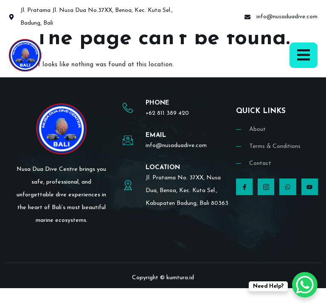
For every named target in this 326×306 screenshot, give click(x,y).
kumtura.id (180, 278)
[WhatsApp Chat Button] (305, 285)
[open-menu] (303, 55)
